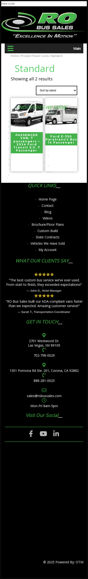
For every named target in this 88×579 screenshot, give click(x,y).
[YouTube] (43, 329)
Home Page (47, 94)
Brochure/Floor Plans (47, 120)
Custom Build (47, 126)
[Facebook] (31, 329)
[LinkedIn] (56, 329)
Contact (48, 101)
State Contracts (47, 132)
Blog (47, 107)
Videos (47, 113)
